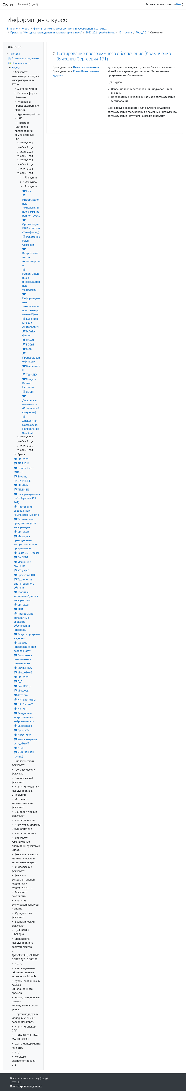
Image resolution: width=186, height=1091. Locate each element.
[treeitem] (23, 54)
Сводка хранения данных (26, 1086)
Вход (179, 4)
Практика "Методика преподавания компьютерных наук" (46, 32)
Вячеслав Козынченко (87, 67)
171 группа (125, 32)
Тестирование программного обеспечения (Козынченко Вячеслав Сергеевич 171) (113, 56)
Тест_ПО (141, 32)
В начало (12, 28)
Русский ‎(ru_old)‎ (28, 4)
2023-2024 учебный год (100, 32)
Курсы (25, 28)
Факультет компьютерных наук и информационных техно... (70, 28)
